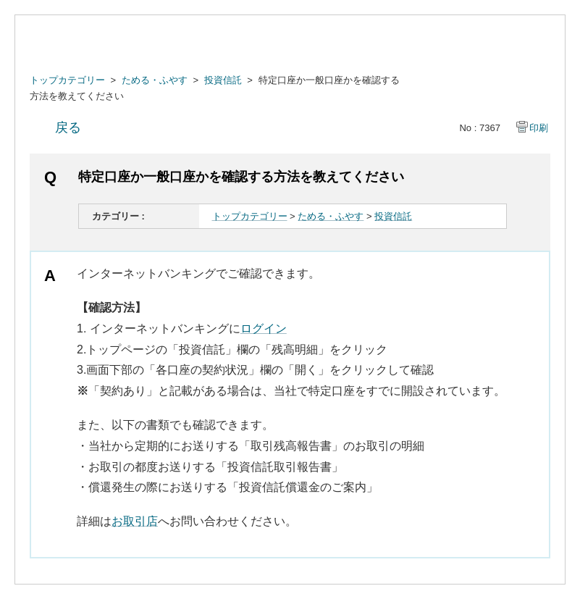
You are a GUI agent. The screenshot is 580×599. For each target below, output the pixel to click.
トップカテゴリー (67, 80)
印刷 (538, 127)
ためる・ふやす (155, 80)
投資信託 (223, 80)
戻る (68, 127)
